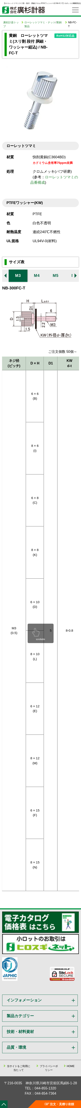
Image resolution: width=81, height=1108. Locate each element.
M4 (37, 275)
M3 (18, 275)
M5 (56, 275)
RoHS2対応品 (65, 35)
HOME (71, 1066)
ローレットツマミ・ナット (40, 22)
